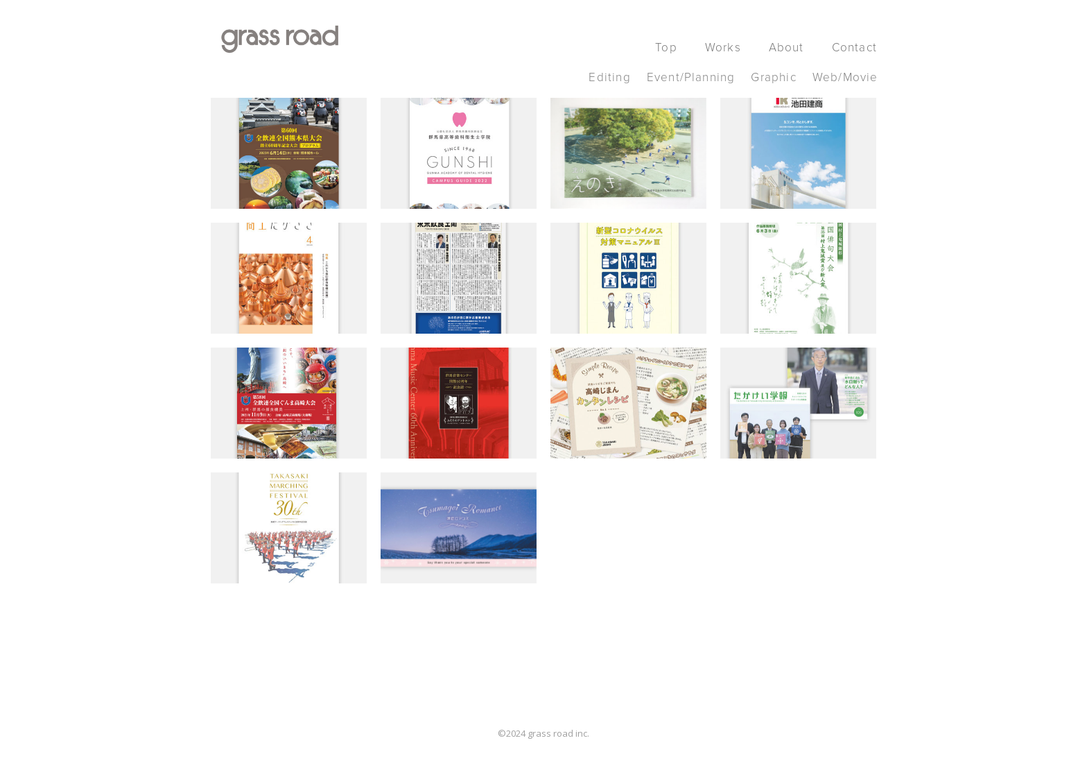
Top (666, 47)
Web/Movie (845, 77)
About (786, 47)
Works (723, 47)
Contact (854, 47)
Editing (609, 77)
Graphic (773, 77)
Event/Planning (691, 77)
